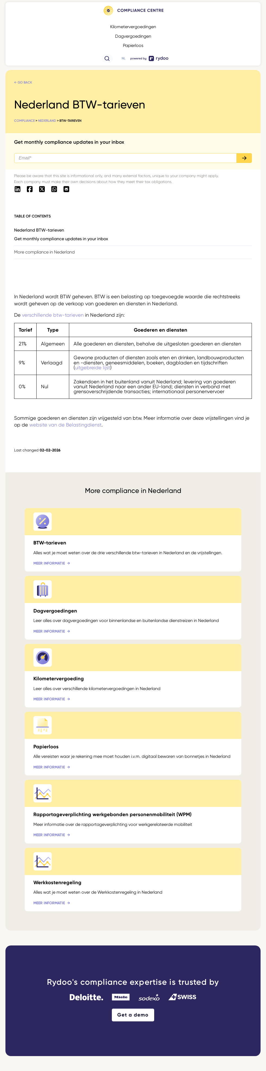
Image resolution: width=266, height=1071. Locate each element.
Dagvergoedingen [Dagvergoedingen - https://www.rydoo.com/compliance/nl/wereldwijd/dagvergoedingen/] (133, 36)
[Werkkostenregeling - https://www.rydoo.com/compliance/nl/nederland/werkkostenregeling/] (133, 880)
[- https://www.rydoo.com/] (149, 60)
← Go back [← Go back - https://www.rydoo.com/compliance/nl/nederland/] (23, 82)
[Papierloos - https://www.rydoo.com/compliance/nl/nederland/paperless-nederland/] (133, 743)
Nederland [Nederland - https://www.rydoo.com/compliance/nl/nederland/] (47, 121)
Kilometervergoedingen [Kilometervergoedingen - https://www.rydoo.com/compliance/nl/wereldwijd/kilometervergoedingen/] (133, 26)
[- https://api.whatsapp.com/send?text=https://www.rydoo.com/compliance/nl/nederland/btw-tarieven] (54, 189)
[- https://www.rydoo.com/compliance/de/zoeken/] (107, 60)
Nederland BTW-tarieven (39, 230)
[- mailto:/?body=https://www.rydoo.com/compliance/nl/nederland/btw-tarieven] (66, 189)
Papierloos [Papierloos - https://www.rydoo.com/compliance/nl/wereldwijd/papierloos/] (133, 45)
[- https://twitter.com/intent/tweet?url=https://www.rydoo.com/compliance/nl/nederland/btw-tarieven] (42, 189)
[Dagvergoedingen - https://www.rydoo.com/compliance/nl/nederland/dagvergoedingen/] (133, 608)
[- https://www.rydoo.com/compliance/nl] (133, 15)
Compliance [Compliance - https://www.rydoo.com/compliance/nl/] (24, 121)
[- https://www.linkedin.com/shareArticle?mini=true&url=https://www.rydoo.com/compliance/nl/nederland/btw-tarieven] (17, 189)
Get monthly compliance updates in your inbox (61, 238)
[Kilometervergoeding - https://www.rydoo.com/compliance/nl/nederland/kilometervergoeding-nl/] (133, 676)
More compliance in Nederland (44, 252)
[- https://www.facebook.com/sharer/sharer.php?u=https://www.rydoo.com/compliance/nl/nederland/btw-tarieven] (29, 189)
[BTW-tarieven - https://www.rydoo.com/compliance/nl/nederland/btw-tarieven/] (133, 540)
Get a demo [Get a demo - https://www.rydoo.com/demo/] (132, 1015)
